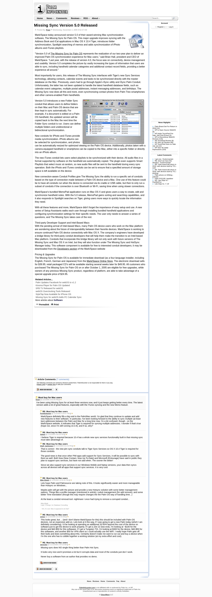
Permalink (42, 304)
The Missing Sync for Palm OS (66, 53)
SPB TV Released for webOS (49, 288)
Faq (117, 581)
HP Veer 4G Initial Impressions (160, 148)
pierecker (43, 545)
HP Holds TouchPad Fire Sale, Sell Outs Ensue (162, 134)
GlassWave (105, 595)
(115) (161, 139)
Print (55, 304)
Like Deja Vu (159, 184)
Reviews (75, 18)
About (95, 18)
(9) (153, 132)
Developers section (67, 249)
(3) (170, 135)
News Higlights (164, 122)
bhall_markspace (46, 446)
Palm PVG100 (160, 178)
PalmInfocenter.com (87, 587)
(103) (164, 149)
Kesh (38, 399)
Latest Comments (164, 155)
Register (160, 27)
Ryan (48, 30)
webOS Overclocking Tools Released (53, 291)
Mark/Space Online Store (100, 261)
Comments (61, 18)
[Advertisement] (124, 8)
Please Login (41, 384)
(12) (160, 146)
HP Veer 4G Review (162, 142)
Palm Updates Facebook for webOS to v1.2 (56, 282)
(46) (171, 142)
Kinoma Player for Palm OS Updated (53, 285)
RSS (86, 18)
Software (58, 300)
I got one (158, 159)
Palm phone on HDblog (163, 175)
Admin (42, 434)
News (49, 18)
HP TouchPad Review (163, 141)
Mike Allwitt (44, 480)
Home (40, 18)
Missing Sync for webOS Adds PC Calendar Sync (59, 297)
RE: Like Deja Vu (161, 180)
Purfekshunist (45, 413)
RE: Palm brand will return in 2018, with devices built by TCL (164, 165)
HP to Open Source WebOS (165, 130)
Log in (171, 27)
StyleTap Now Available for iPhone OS (53, 294)
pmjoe (42, 517)
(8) (173, 141)
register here (51, 384)
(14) (158, 128)
